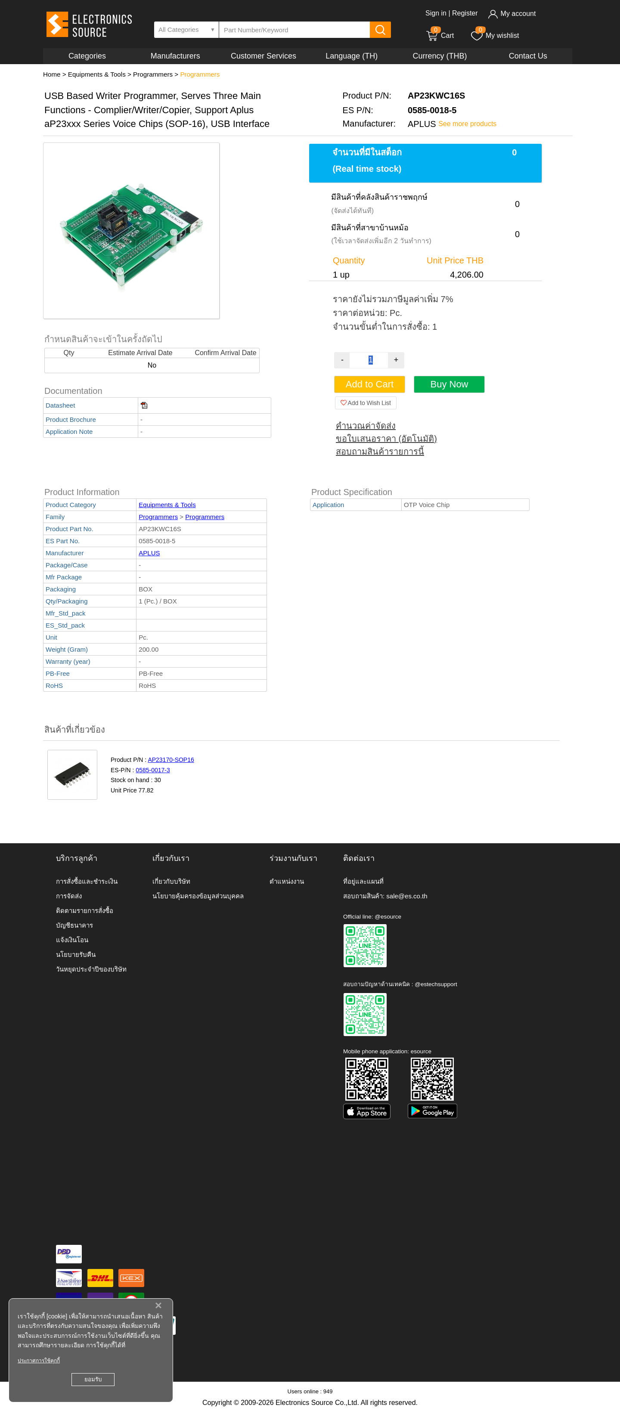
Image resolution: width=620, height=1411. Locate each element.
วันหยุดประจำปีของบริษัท (91, 969)
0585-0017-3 (153, 770)
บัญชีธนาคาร (74, 925)
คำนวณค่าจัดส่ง (366, 425)
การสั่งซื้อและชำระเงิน (87, 881)
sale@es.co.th (406, 896)
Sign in (435, 13)
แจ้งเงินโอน (72, 940)
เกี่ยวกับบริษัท (171, 881)
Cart (439, 35)
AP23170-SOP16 (171, 759)
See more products (467, 123)
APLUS (149, 553)
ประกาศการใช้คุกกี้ (39, 1361)
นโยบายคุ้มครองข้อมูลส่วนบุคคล (198, 896)
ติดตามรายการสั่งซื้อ (84, 910)
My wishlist (494, 35)
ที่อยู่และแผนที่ (363, 881)
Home (52, 74)
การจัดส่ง (69, 896)
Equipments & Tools (97, 74)
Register (465, 13)
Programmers (153, 74)
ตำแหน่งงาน (287, 881)
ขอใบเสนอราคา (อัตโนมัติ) (386, 438)
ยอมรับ (93, 1379)
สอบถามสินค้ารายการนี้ (380, 451)
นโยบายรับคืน (76, 954)
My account (511, 13)
